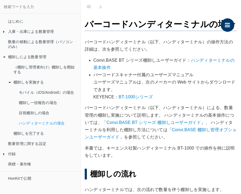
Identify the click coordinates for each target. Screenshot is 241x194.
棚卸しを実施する (26, 82)
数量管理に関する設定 (27, 143)
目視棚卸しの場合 (34, 113)
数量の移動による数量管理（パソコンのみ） (40, 44)
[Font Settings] (100, 6)
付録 (9, 154)
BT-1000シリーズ (136, 97)
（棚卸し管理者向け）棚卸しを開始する (44, 69)
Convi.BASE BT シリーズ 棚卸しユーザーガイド (154, 122)
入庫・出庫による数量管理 (28, 31)
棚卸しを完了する (28, 133)
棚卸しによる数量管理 (24, 57)
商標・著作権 (19, 164)
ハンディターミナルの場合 (42, 123)
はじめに (15, 21)
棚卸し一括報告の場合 (38, 103)
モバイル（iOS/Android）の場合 (46, 92)
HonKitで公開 (19, 178)
